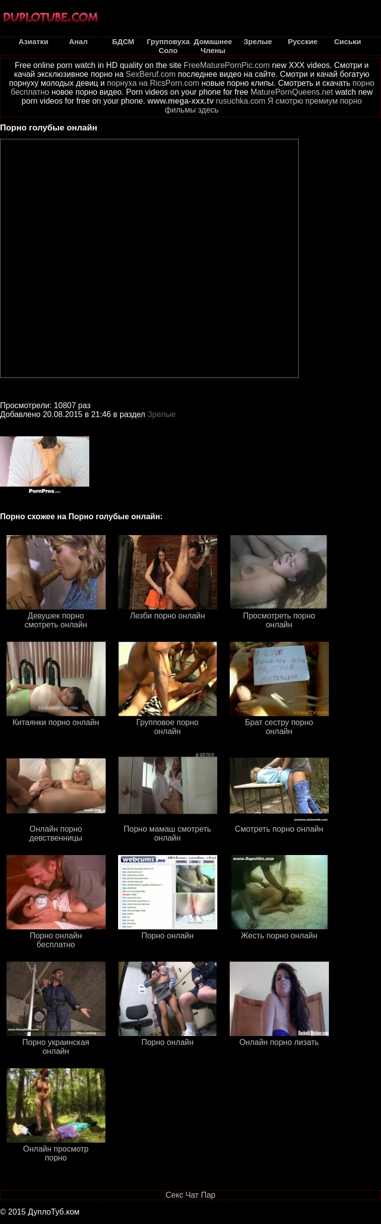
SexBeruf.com (151, 74)
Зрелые (161, 414)
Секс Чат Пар (190, 1195)
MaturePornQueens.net (292, 92)
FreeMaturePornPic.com (226, 65)
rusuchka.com (240, 101)
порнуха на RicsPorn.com (153, 83)
